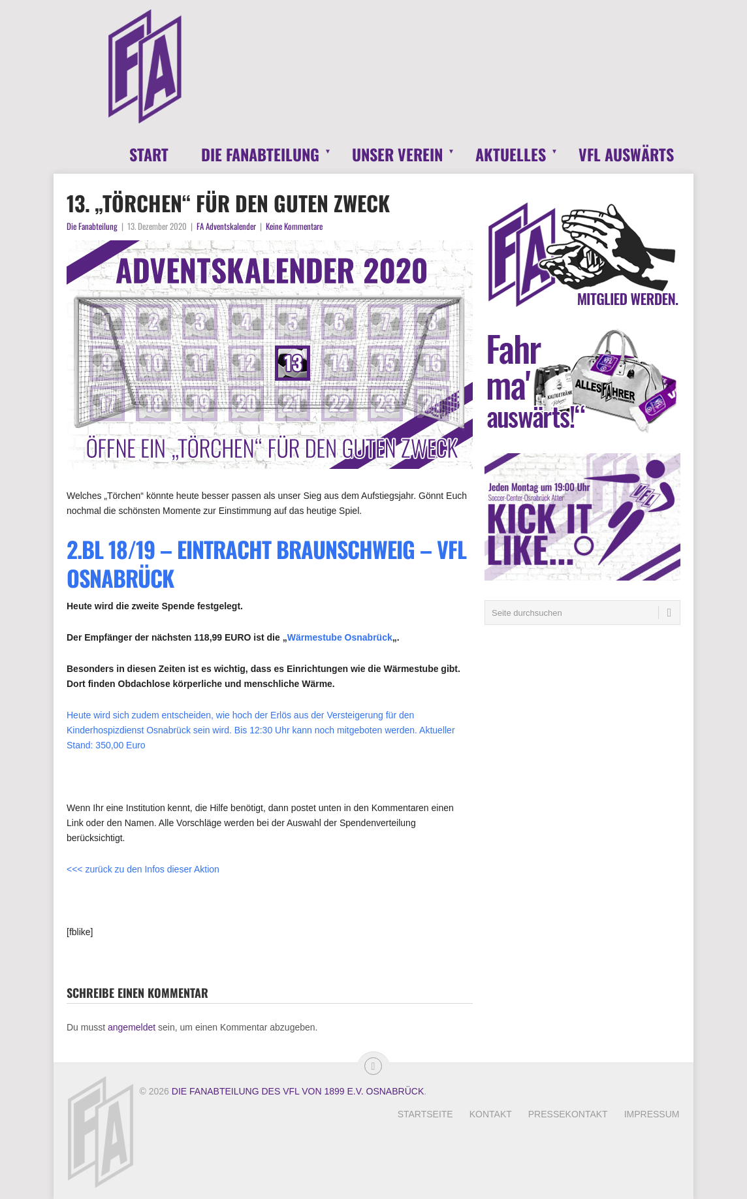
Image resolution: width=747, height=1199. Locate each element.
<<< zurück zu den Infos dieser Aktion (143, 869)
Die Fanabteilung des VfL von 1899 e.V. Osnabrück (298, 1091)
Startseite (425, 1114)
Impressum (652, 1114)
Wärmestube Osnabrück (339, 637)
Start (148, 154)
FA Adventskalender (226, 225)
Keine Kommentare (294, 225)
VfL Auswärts (626, 154)
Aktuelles (510, 154)
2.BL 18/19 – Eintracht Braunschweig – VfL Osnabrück (266, 563)
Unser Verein (397, 154)
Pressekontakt (568, 1114)
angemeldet (131, 1027)
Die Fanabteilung (260, 154)
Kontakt (490, 1114)
